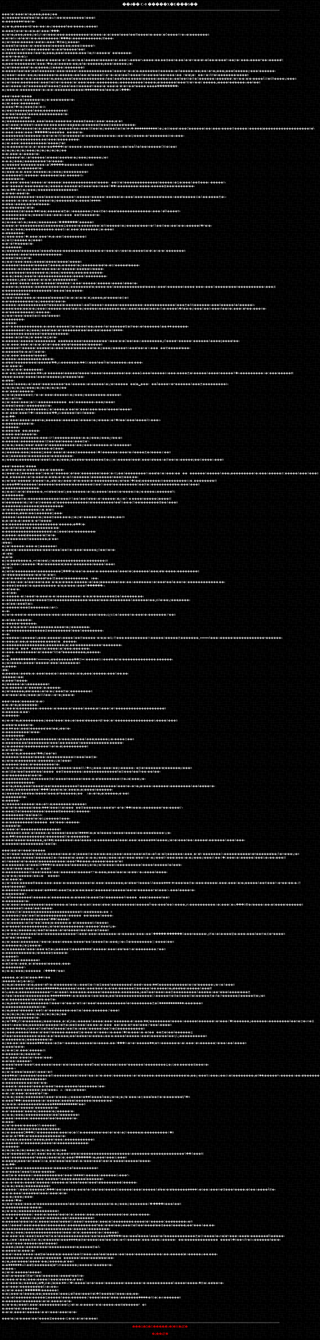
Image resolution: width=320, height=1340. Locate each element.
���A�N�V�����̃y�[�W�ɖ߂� (160, 1326)
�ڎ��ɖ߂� (160, 1333)
